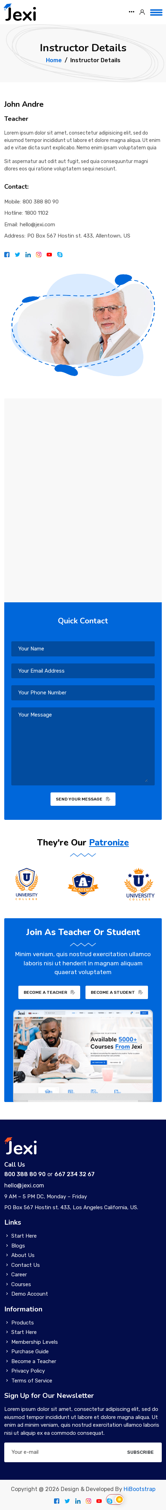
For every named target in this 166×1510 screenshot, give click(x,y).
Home (54, 60)
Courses (21, 1284)
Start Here (24, 1236)
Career (19, 1274)
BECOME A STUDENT (117, 992)
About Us (23, 1255)
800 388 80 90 (41, 202)
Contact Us (25, 1265)
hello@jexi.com (37, 224)
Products (22, 1323)
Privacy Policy (28, 1371)
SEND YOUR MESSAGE (83, 799)
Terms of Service (31, 1381)
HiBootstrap (139, 1489)
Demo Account (29, 1294)
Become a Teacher (33, 1361)
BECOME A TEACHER (49, 992)
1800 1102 (36, 213)
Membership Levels (34, 1342)
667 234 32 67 (74, 1174)
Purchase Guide (30, 1351)
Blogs (18, 1246)
